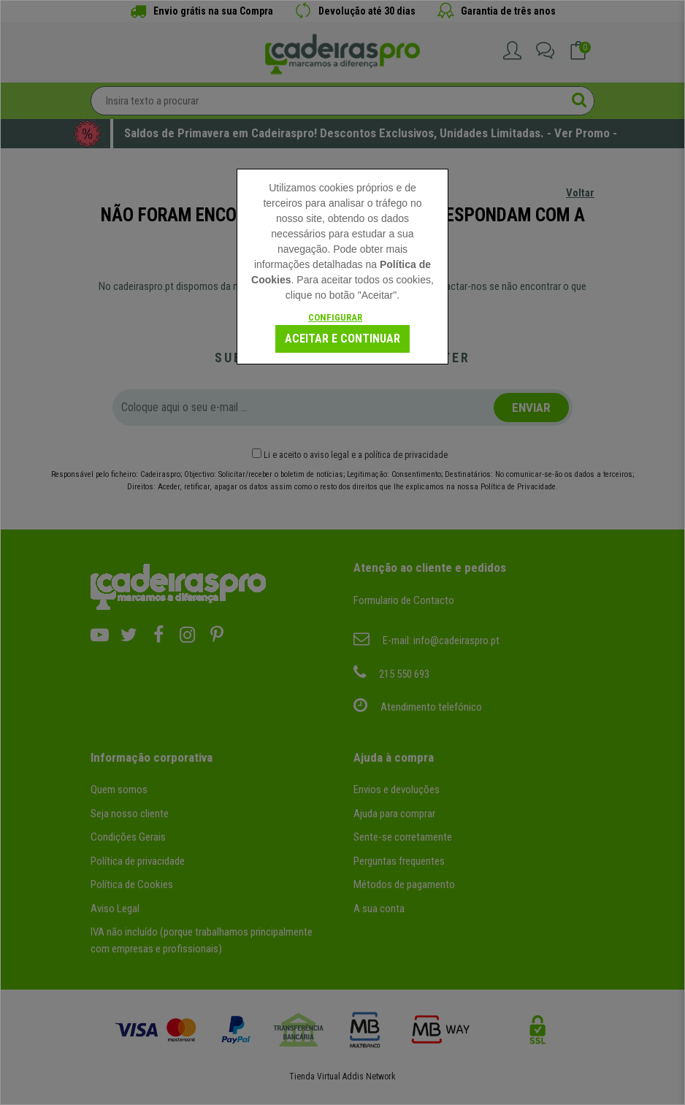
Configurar (335, 317)
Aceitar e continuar (342, 338)
